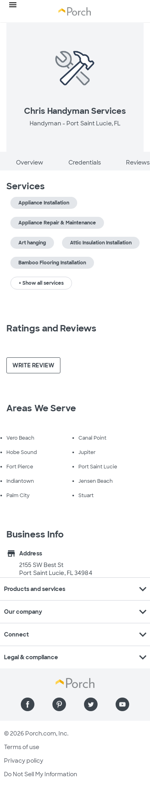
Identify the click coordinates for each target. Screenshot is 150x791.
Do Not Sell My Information (40, 774)
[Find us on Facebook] (27, 704)
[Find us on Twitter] (91, 704)
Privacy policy (23, 760)
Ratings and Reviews (51, 328)
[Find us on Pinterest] (59, 704)
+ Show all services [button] (41, 283)
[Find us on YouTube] (122, 704)
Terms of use (21, 747)
